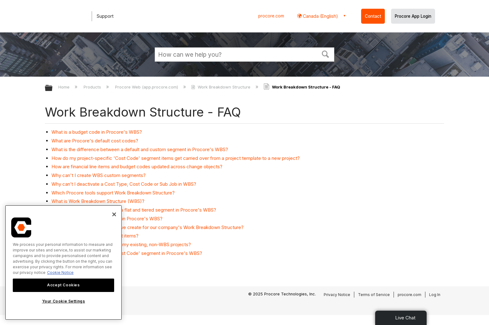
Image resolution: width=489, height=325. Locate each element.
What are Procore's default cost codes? (94, 141)
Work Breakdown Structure (221, 86)
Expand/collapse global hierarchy (52, 88)
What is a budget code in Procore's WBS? (96, 132)
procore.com (271, 15)
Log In (434, 294)
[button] (325, 53)
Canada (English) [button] (320, 16)
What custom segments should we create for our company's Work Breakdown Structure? (147, 227)
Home (64, 86)
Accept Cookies (63, 285)
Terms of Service (374, 294)
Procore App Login (413, 16)
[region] (63, 262)
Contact (373, 16)
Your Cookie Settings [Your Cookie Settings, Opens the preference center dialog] (63, 301)
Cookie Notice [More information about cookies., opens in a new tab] (60, 272)
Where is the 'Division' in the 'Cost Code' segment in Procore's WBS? (126, 253)
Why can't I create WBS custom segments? (98, 175)
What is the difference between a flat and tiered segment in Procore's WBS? (133, 210)
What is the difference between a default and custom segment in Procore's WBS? (139, 149)
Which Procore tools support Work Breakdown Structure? (113, 193)
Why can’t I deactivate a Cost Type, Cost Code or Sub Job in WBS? (123, 184)
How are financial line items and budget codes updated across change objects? (136, 167)
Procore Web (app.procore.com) (147, 86)
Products (93, 86)
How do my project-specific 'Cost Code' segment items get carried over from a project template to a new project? (175, 158)
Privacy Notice (337, 294)
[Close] (114, 214)
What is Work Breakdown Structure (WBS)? (97, 201)
